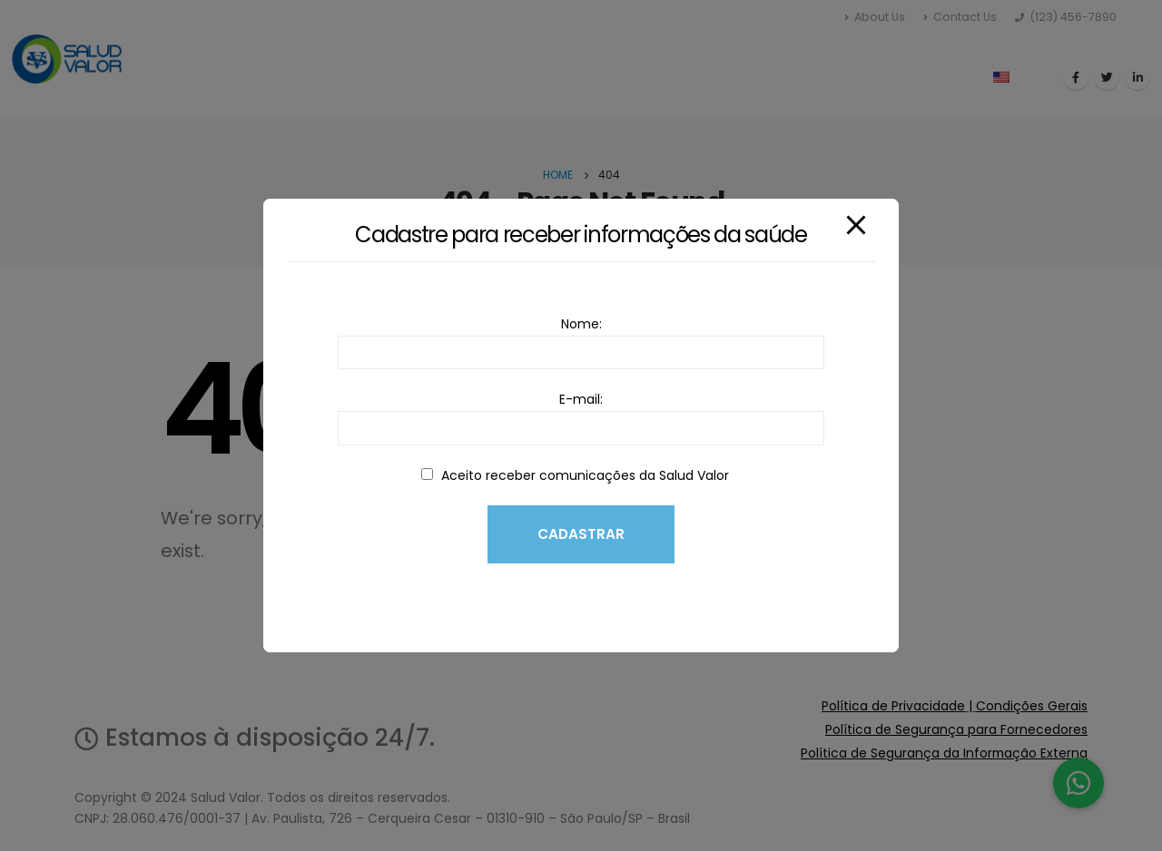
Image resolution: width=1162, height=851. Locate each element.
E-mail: (581, 413)
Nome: (581, 338)
